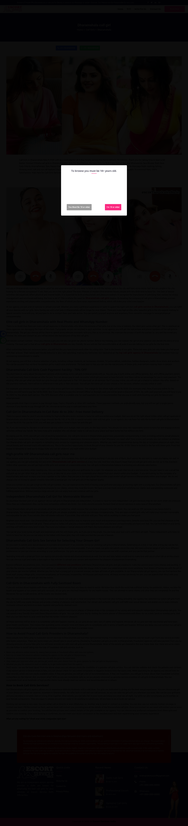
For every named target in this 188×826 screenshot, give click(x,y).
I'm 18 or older (113, 207)
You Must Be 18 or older (79, 207)
